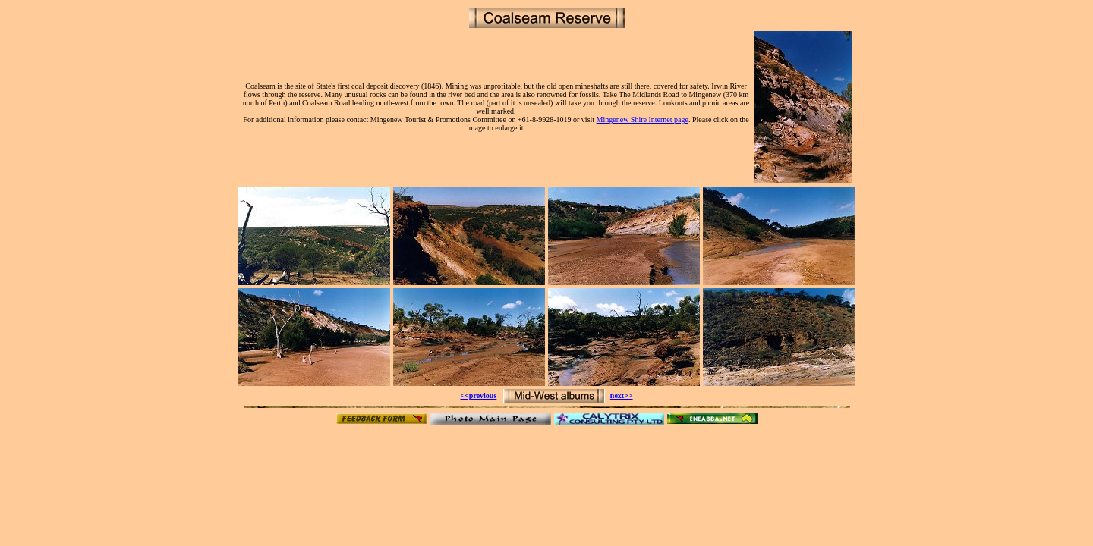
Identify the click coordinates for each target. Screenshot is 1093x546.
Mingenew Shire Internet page (642, 119)
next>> (621, 395)
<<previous (478, 395)
